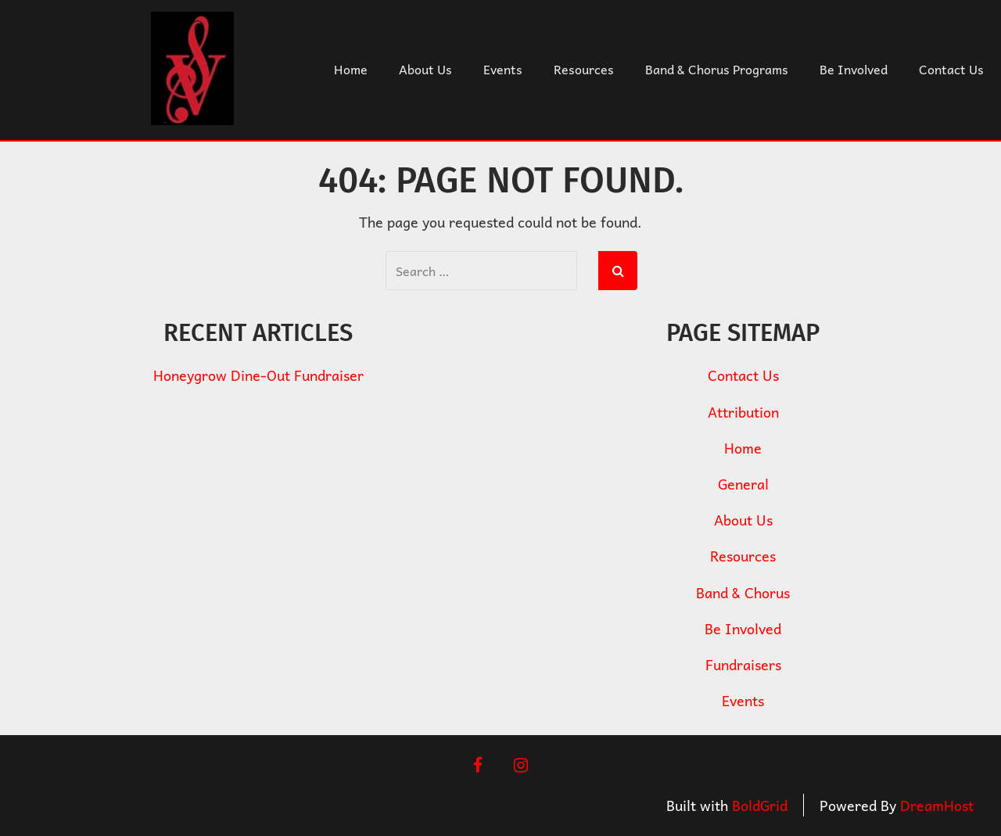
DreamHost (937, 805)
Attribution (743, 411)
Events (502, 69)
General (743, 483)
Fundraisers (743, 664)
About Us (425, 69)
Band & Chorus (743, 592)
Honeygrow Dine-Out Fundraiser (258, 375)
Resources (584, 69)
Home (351, 69)
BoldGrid (760, 805)
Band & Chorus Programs (716, 69)
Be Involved (854, 69)
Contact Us (951, 69)
